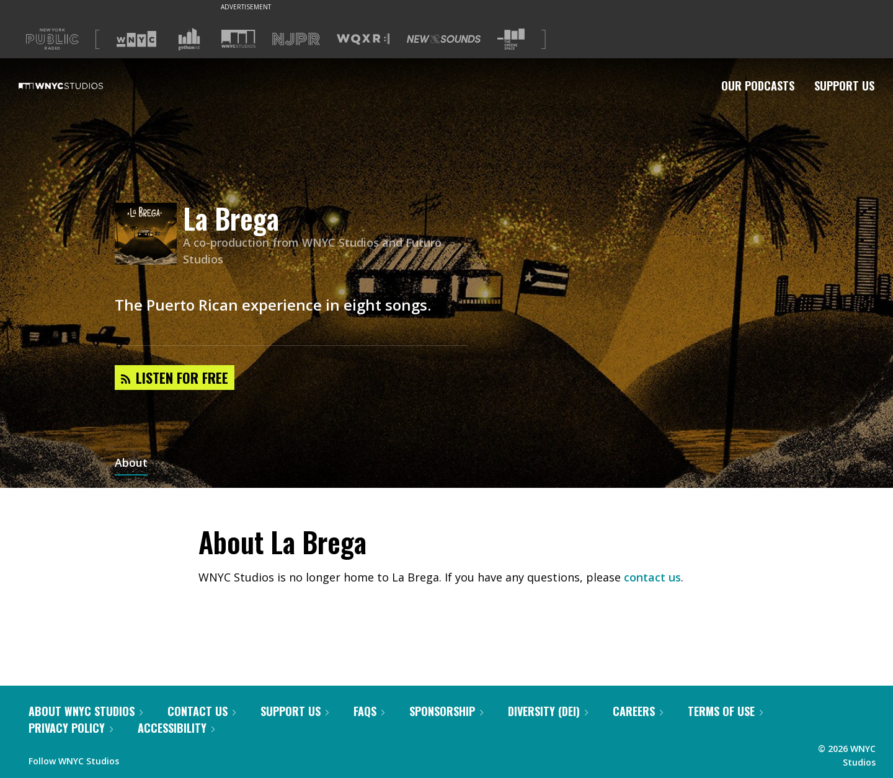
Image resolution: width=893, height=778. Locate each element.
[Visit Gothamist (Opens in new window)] (189, 39)
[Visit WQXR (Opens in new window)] (363, 39)
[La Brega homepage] (149, 235)
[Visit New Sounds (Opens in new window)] (444, 39)
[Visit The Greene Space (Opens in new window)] (511, 39)
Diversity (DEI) (548, 711)
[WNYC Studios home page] (76, 85)
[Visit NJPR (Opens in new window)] (296, 39)
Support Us (844, 85)
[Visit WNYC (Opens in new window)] (136, 39)
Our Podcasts (757, 85)
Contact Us (201, 711)
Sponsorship (446, 711)
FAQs (368, 711)
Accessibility (176, 728)
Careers (638, 711)
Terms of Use (725, 711)
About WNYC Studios (86, 711)
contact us (652, 577)
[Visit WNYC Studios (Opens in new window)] (238, 39)
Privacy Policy (71, 728)
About (131, 463)
